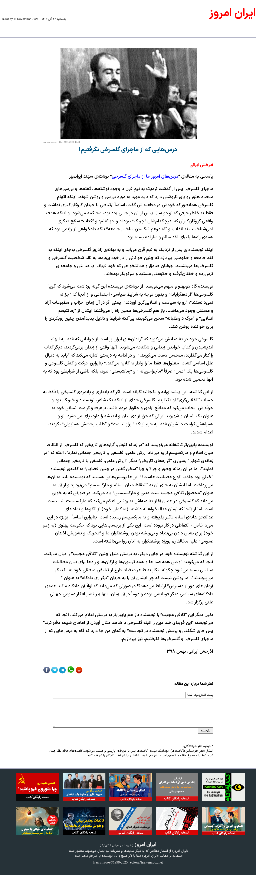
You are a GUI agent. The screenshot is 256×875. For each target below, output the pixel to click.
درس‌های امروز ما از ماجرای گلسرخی (145, 176)
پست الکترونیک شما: (200, 695)
